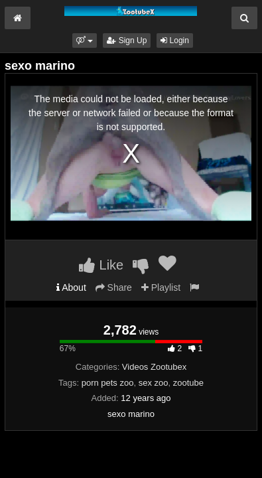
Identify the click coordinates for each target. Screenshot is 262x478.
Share (114, 287)
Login (175, 40)
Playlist (160, 287)
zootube (188, 383)
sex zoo (153, 383)
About (71, 287)
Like (101, 265)
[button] (84, 40)
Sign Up (127, 40)
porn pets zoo (108, 383)
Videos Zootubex (154, 367)
